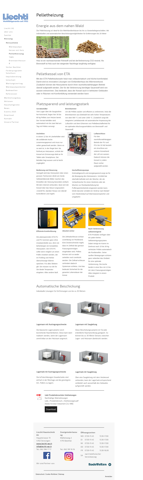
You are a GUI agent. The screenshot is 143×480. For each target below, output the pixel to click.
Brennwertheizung (17, 62)
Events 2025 (10, 112)
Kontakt (8, 119)
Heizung (8, 39)
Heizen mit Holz (16, 50)
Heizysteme (12, 43)
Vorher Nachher (13, 67)
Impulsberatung (13, 76)
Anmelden (108, 476)
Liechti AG (9, 28)
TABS (11, 57)
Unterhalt (11, 80)
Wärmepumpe (15, 47)
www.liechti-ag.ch (44, 443)
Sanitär (7, 35)
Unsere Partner (11, 122)
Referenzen (11, 94)
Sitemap (61, 474)
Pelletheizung (16, 54)
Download (9, 115)
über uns (8, 32)
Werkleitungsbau (12, 98)
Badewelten (12, 90)
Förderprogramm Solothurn (14, 72)
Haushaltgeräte (12, 105)
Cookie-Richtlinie (51, 474)
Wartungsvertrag (14, 83)
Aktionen (8, 101)
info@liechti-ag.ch (44, 446)
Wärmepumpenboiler (16, 87)
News (7, 108)
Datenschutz (40, 474)
